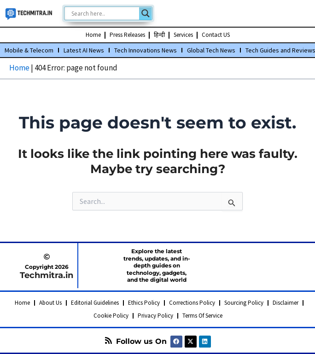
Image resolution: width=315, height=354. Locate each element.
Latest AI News (84, 50)
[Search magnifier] (145, 13)
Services (183, 35)
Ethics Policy (144, 303)
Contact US (216, 35)
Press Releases (127, 35)
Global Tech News (211, 50)
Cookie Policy (110, 315)
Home (93, 35)
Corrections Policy (192, 303)
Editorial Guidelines (95, 303)
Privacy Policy (155, 315)
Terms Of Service (202, 315)
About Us (50, 303)
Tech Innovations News (145, 50)
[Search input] (104, 13)
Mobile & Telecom (29, 50)
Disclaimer (285, 303)
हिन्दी (159, 35)
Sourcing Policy (243, 303)
